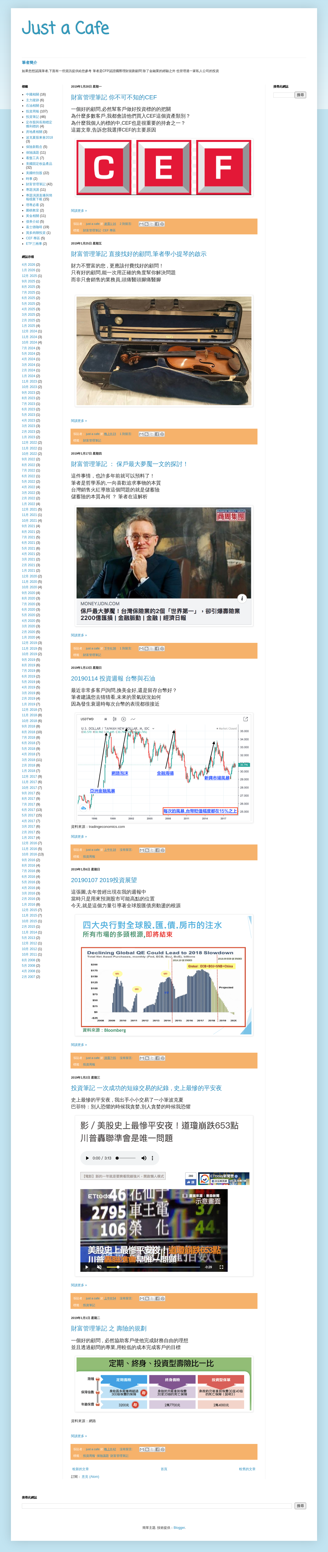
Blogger (179, 1528)
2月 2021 (28, 565)
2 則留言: (126, 223)
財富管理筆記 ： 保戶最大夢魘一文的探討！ (130, 464)
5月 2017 (28, 815)
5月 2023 (28, 415)
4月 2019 (28, 687)
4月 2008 (28, 971)
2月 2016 (28, 899)
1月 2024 (28, 376)
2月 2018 (28, 765)
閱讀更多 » (79, 211)
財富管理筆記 (92, 230)
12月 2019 (29, 643)
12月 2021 (29, 509)
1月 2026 (28, 270)
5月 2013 (28, 938)
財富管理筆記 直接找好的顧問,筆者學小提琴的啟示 (139, 253)
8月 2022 (28, 465)
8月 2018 (28, 732)
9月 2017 (28, 793)
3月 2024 (28, 365)
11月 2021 (29, 515)
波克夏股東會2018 (39, 137)
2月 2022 (28, 498)
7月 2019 (28, 671)
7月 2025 (28, 292)
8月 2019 (28, 665)
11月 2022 (29, 448)
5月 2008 (28, 966)
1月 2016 (28, 904)
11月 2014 (29, 932)
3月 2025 (28, 315)
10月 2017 (29, 788)
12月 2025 (29, 276)
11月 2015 (29, 915)
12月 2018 (29, 710)
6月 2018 (28, 743)
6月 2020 (28, 609)
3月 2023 (28, 426)
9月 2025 (28, 281)
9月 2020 (28, 593)
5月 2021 (28, 548)
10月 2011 (29, 954)
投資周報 (89, 856)
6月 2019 (28, 676)
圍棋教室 (32, 210)
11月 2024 (29, 337)
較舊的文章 (247, 1469)
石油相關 (32, 106)
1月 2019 (28, 704)
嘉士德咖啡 (34, 227)
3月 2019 (28, 693)
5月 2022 (28, 481)
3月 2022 (28, 493)
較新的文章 (80, 1469)
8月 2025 (28, 287)
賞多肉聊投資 (36, 233)
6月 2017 (28, 810)
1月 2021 (28, 570)
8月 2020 (28, 598)
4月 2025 (28, 309)
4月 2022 (28, 487)
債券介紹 (32, 221)
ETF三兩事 (34, 244)
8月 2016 (28, 865)
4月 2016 (28, 888)
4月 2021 (28, 554)
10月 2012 (29, 949)
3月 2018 (28, 760)
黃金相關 (32, 216)
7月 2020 (28, 604)
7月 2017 (28, 804)
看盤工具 (32, 158)
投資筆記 (89, 1305)
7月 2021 (28, 537)
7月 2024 (28, 348)
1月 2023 (28, 437)
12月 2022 (29, 442)
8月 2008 (28, 960)
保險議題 (103, 1455)
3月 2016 (28, 893)
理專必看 (32, 205)
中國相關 (32, 94)
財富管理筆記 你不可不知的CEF (114, 97)
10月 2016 (29, 854)
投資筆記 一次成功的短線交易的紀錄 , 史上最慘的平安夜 (146, 1088)
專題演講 (32, 190)
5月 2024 (28, 354)
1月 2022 (28, 504)
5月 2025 (28, 304)
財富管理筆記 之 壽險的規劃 (109, 1328)
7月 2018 (28, 737)
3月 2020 (28, 626)
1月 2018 (28, 771)
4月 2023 (28, 420)
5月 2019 (28, 682)
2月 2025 (28, 320)
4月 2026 (28, 265)
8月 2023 (28, 398)
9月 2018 (28, 726)
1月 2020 (28, 637)
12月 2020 (29, 576)
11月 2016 (29, 849)
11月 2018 (29, 715)
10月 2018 (29, 721)
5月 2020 (28, 615)
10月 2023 (29, 387)
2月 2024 (28, 370)
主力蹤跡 (32, 100)
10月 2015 (29, 921)
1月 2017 (28, 838)
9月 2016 (28, 860)
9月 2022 (28, 459)
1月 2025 (28, 326)
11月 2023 (29, 381)
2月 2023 (28, 432)
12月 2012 (29, 943)
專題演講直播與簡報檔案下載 (39, 197)
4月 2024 (28, 359)
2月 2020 (28, 632)
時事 (29, 179)
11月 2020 (29, 582)
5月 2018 (28, 749)
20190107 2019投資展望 (104, 880)
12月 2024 (29, 331)
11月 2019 (29, 648)
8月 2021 (28, 532)
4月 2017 (28, 821)
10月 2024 (29, 342)
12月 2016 (29, 843)
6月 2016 (28, 877)
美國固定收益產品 (39, 164)
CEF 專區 (109, 230)
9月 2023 (28, 393)
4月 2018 (28, 754)
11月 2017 (29, 782)
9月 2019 (28, 660)
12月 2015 (29, 910)
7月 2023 (28, 404)
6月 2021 (28, 543)
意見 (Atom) (90, 1477)
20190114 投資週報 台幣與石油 (113, 678)
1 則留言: (126, 433)
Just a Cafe (65, 29)
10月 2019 (29, 654)
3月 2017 (28, 826)
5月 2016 (28, 882)
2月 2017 (28, 832)
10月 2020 (29, 587)
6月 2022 (28, 476)
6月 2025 (28, 298)
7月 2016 (28, 871)
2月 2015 (28, 927)
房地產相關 (34, 132)
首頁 (164, 1469)
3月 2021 (28, 559)
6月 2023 (28, 409)
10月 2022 (29, 454)
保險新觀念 (34, 147)
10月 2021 (29, 521)
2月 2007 (28, 977)
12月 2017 (29, 776)
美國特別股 (34, 173)
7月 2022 (28, 470)
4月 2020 (28, 621)
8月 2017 (28, 799)
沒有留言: (126, 849)
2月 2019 (28, 698)
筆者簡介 (29, 62)
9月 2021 (28, 526)
